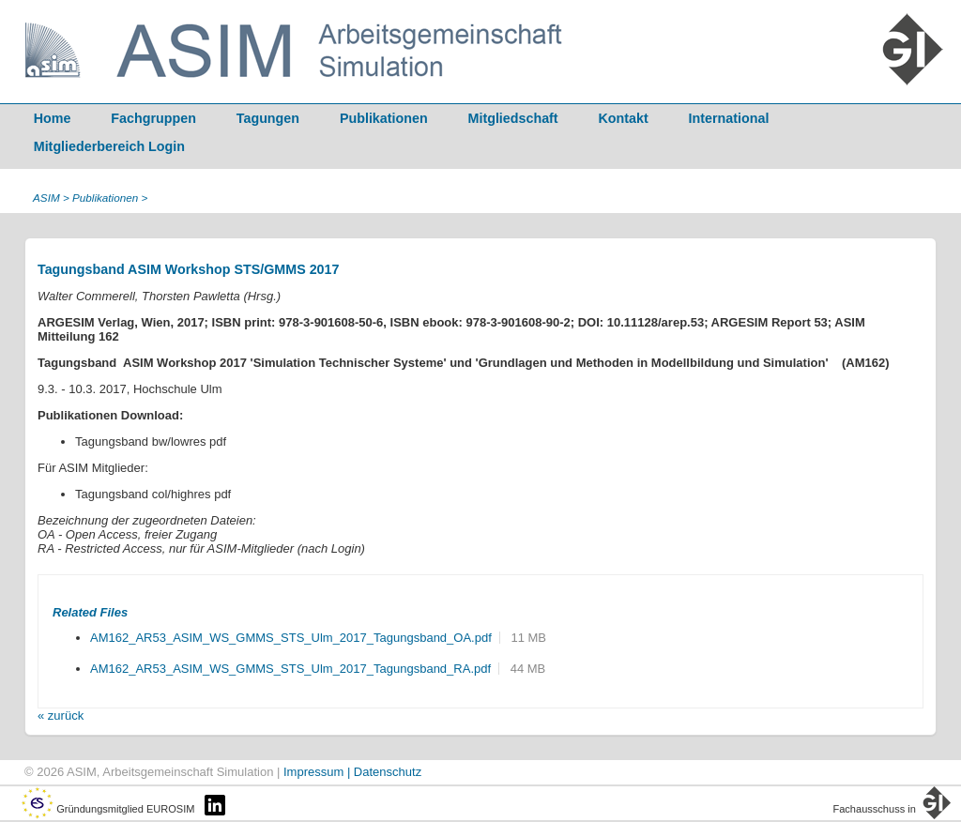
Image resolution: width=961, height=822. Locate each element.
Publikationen (384, 118)
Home (52, 118)
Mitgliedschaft (513, 118)
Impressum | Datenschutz (352, 772)
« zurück (61, 715)
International (729, 118)
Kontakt (623, 118)
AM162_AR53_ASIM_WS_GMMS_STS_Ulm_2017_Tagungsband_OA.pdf (291, 638)
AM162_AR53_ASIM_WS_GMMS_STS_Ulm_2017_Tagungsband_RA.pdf (290, 669)
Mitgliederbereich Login (109, 146)
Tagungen (267, 118)
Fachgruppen (153, 118)
